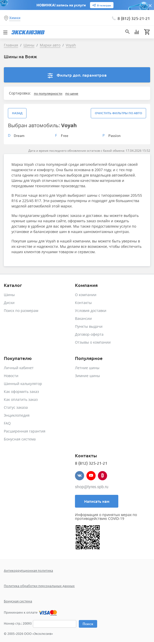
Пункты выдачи (88, 326)
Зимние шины (87, 375)
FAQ (7, 423)
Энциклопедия (17, 415)
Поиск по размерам (21, 310)
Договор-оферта (89, 334)
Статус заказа (16, 407)
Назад (17, 113)
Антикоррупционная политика (28, 570)
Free (64, 135)
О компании (85, 294)
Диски (9, 302)
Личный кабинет (19, 367)
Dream (19, 135)
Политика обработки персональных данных (39, 585)
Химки (14, 18)
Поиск (88, 623)
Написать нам (96, 501)
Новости (11, 375)
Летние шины (87, 367)
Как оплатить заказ (21, 399)
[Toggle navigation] (5, 32)
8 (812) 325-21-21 (134, 18)
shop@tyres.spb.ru (91, 486)
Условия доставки (90, 310)
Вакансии (83, 318)
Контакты (83, 302)
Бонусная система (20, 439)
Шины (9, 294)
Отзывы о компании (93, 342)
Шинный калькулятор (23, 383)
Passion (114, 135)
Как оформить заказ (21, 391)
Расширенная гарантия (24, 431)
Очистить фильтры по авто (118, 113)
